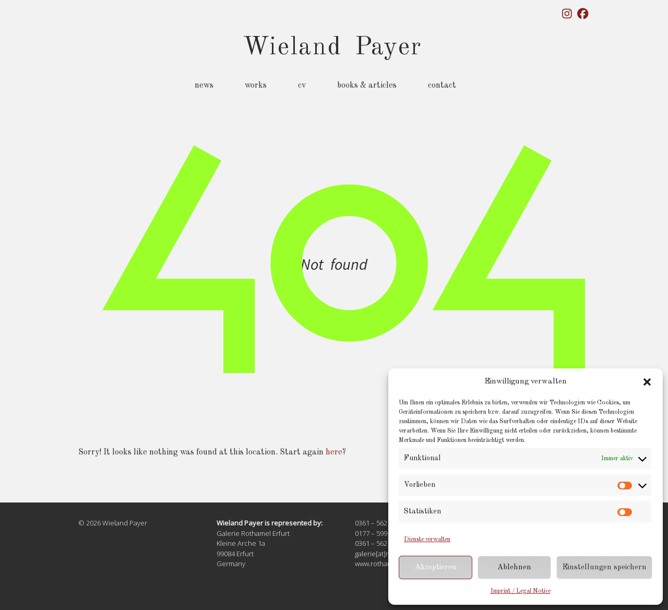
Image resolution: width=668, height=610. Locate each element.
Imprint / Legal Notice (521, 591)
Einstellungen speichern (604, 567)
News (204, 85)
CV (302, 85)
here (334, 452)
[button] (647, 382)
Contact (442, 85)
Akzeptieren (436, 567)
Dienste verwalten (427, 539)
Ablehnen (514, 567)
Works (256, 85)
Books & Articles (367, 85)
